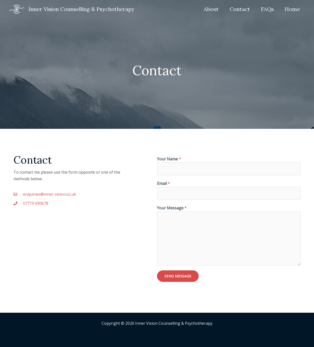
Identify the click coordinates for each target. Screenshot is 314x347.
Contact (240, 9)
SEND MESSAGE (177, 276)
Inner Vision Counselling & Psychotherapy (81, 9)
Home (292, 9)
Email (163, 183)
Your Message (172, 208)
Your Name (169, 159)
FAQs (267, 9)
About (211, 9)
